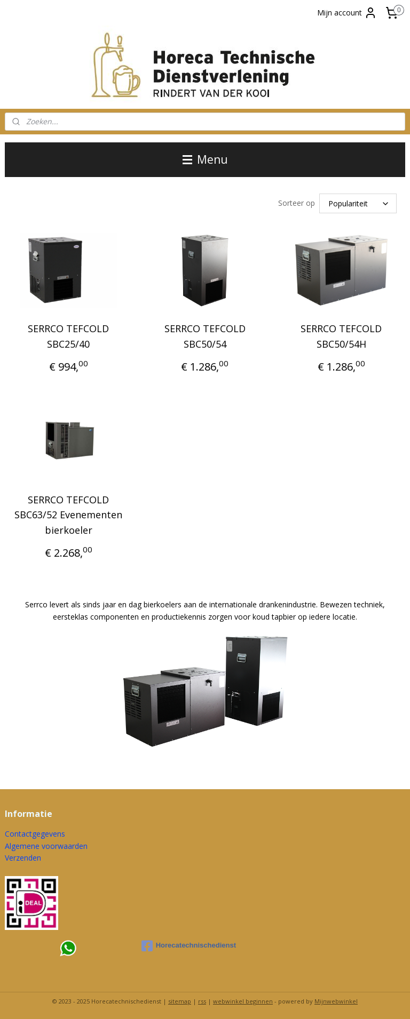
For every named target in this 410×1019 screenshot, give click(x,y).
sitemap (179, 1000)
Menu (205, 159)
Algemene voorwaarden (46, 844)
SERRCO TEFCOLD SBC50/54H (341, 334)
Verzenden (23, 856)
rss (202, 1000)
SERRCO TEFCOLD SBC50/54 (205, 334)
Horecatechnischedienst (188, 944)
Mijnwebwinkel (336, 1000)
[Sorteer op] (358, 202)
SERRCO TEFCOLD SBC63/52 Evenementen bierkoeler (68, 513)
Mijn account (347, 12)
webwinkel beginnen (243, 1000)
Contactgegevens (35, 832)
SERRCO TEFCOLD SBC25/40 (68, 334)
